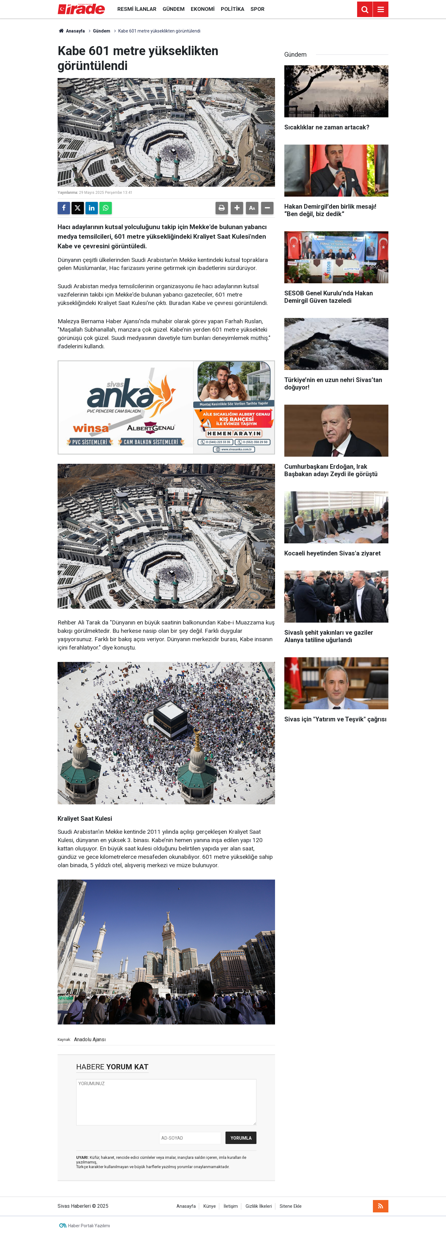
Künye (209, 1206)
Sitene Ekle (291, 1206)
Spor (258, 9)
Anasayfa (71, 30)
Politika (232, 9)
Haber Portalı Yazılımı (89, 1225)
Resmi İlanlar (136, 9)
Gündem (174, 9)
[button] (237, 208)
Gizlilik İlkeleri (259, 1206)
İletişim (231, 1206)
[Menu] (380, 10)
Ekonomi (203, 9)
